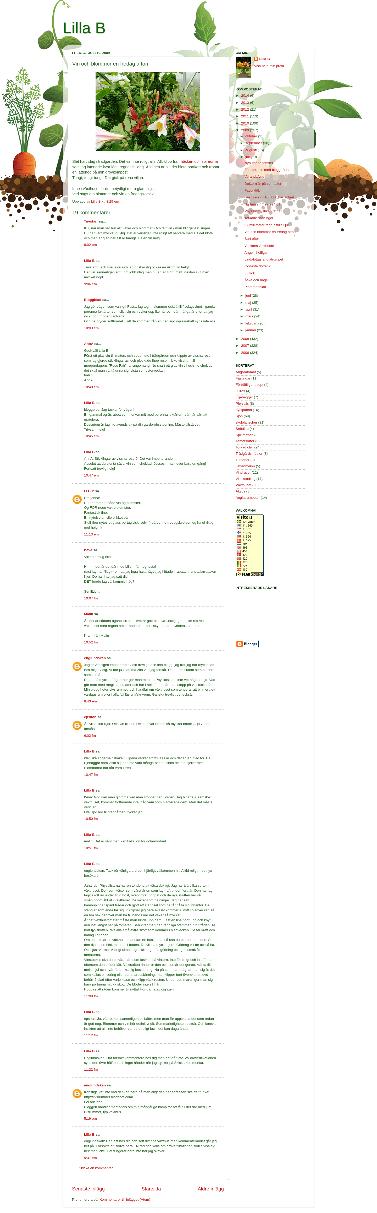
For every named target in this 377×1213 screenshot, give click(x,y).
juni (248, 295)
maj (248, 303)
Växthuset (243, 485)
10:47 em (91, 475)
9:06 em (90, 284)
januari (251, 330)
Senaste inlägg (88, 1189)
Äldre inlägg (211, 1189)
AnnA (88, 344)
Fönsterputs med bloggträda (267, 170)
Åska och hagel (257, 280)
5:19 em (90, 1118)
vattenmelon (245, 466)
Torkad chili (244, 447)
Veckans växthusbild (260, 246)
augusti (251, 150)
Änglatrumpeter (248, 498)
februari (251, 323)
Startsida (151, 1189)
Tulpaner (243, 460)
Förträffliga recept (249, 385)
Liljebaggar (244, 397)
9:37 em (90, 1158)
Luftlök (250, 273)
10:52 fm (91, 642)
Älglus (240, 491)
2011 (245, 116)
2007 (245, 346)
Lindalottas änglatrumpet (264, 259)
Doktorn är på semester (263, 184)
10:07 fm (91, 598)
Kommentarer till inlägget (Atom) (124, 1199)
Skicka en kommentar (96, 1168)
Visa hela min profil (269, 66)
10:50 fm (91, 819)
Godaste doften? (258, 266)
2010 (245, 123)
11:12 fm (91, 1035)
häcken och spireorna (199, 161)
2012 (245, 109)
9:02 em (90, 245)
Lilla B (84, 28)
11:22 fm (91, 1069)
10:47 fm (91, 775)
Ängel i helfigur (256, 252)
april (249, 309)
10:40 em (91, 387)
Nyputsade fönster (259, 163)
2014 (245, 96)
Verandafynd (254, 176)
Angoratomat (246, 372)
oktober (251, 136)
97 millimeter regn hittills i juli (267, 225)
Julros (240, 391)
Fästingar (243, 378)
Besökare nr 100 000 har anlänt (269, 197)
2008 (245, 339)
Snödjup (242, 429)
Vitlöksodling (246, 479)
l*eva (88, 550)
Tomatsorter (245, 441)
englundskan (95, 658)
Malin (88, 614)
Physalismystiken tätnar (263, 211)
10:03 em (91, 328)
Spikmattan (244, 435)
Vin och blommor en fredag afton (270, 232)
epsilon (90, 717)
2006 (245, 353)
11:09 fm (91, 996)
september (254, 143)
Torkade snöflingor (259, 218)
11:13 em (91, 534)
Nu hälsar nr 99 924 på (262, 204)
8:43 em (90, 701)
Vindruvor (243, 472)
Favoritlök (252, 190)
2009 (245, 130)
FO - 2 (89, 491)
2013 (245, 103)
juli (248, 157)
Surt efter (252, 239)
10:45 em (91, 436)
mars (249, 316)
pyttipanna (244, 410)
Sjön (239, 416)
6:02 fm (90, 736)
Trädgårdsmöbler (249, 454)
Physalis (242, 403)
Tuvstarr (91, 221)
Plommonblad (255, 287)
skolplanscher (246, 422)
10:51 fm (91, 848)
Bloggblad (92, 300)
